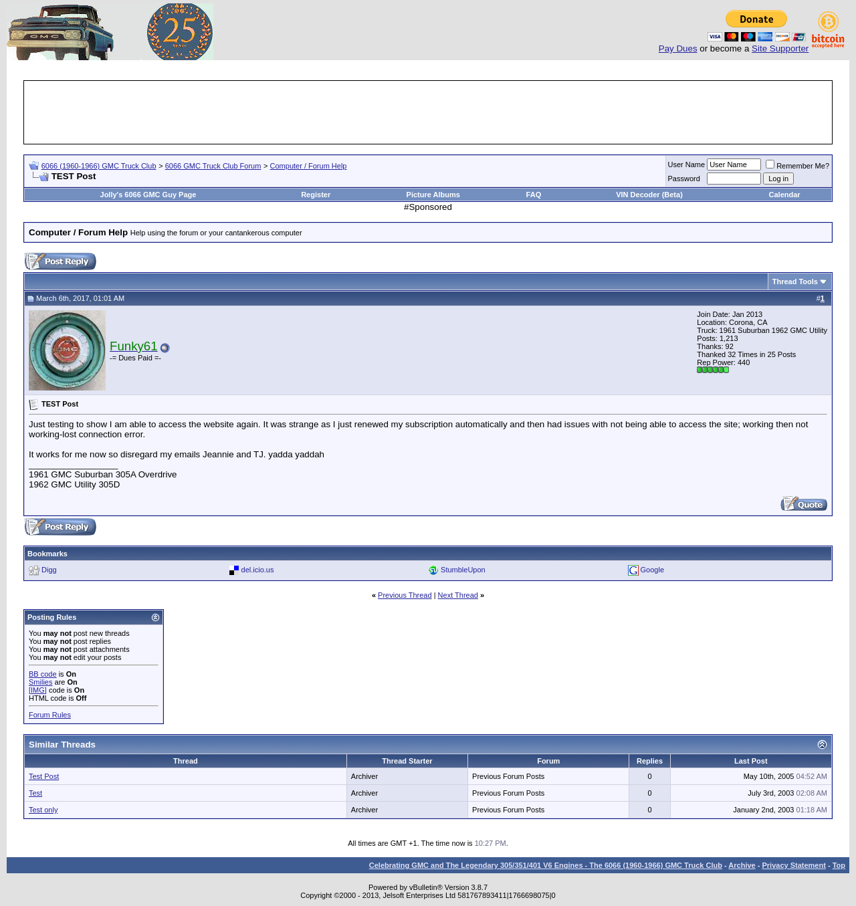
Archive (741, 865)
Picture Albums (433, 195)
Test (35, 793)
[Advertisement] (428, 112)
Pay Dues (678, 48)
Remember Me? (797, 166)
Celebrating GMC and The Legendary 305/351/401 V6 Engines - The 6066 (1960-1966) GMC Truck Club (545, 865)
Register (315, 195)
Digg (49, 570)
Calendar (784, 195)
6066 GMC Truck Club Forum (213, 166)
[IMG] (38, 690)
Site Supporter (780, 48)
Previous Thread (405, 595)
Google (652, 570)
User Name (687, 164)
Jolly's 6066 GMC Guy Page (148, 195)
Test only (43, 810)
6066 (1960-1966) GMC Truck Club (98, 166)
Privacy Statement (793, 865)
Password (684, 179)
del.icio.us (257, 570)
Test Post (44, 776)
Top (839, 865)
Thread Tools (795, 281)
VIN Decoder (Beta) (649, 195)
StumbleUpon (463, 570)
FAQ (534, 195)
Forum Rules (50, 715)
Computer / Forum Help (308, 166)
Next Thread (458, 595)
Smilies (40, 682)
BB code (43, 674)
